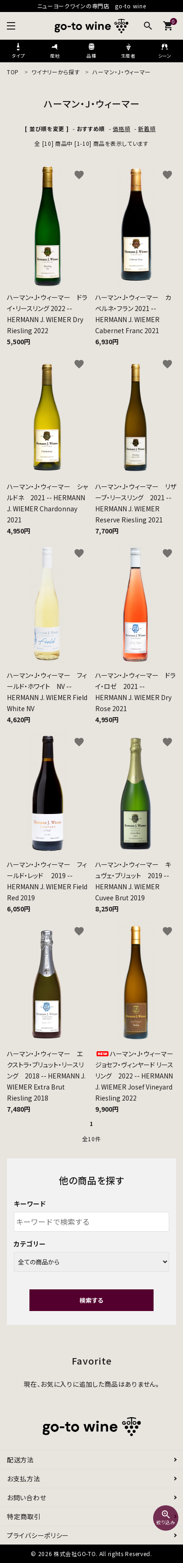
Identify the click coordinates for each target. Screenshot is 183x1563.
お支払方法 (23, 1478)
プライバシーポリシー (38, 1535)
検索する (91, 1300)
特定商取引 (24, 1516)
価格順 (121, 128)
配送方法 (20, 1459)
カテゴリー (30, 1243)
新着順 (146, 128)
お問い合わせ (26, 1497)
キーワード (30, 1203)
